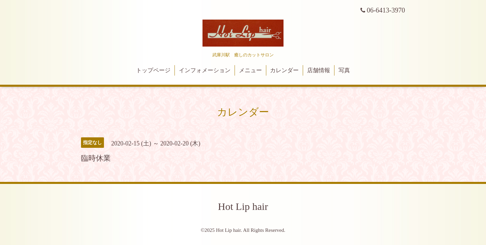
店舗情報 (318, 70)
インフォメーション (205, 70)
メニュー (250, 70)
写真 (344, 70)
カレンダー (284, 70)
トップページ (153, 70)
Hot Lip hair (243, 206)
